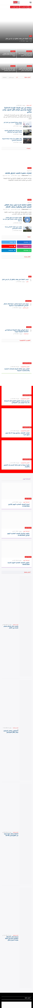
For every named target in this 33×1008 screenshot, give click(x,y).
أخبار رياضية (27, 572)
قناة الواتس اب (24, 7)
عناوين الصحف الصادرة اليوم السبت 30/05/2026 (18, 563)
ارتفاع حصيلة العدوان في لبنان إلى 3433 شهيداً (13, 123)
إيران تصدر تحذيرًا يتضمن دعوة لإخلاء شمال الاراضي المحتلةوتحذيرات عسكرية (25, 55)
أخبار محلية (27, 77)
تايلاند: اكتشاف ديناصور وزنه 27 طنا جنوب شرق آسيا (17, 434)
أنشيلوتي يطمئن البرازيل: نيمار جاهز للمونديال (10, 732)
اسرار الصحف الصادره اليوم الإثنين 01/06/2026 (19, 505)
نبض (30, 7)
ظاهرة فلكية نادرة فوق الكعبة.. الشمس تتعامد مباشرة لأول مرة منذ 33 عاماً (12, 219)
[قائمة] (30, 2)
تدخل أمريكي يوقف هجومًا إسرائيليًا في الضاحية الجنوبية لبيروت (8, 55)
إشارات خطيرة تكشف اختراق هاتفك (18, 173)
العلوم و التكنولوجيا (25, 340)
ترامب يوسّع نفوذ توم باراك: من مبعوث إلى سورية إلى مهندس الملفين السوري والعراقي (8, 69)
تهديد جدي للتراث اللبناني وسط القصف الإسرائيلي (13, 227)
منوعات (28, 148)
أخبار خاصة (27, 998)
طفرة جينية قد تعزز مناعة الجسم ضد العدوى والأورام (17, 466)
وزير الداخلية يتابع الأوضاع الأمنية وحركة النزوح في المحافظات (13, 131)
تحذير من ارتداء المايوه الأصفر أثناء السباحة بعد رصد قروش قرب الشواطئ (17, 402)
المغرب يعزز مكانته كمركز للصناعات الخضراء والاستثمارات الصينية (17, 370)
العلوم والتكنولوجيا (27, 363)
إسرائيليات (5, 77)
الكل (17, 77)
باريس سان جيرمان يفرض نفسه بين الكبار (11, 627)
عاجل (30, 276)
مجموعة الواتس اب (15, 7)
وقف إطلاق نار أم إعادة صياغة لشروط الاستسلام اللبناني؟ (12, 139)
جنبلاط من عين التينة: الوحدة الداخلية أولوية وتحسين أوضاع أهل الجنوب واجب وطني (25, 69)
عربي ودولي (11, 77)
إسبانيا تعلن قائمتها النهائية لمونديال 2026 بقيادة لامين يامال (11, 938)
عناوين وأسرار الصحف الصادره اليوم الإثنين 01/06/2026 (18, 534)
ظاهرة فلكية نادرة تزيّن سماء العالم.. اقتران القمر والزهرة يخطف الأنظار (17, 205)
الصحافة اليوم (26, 479)
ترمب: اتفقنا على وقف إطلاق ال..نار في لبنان (18, 38)
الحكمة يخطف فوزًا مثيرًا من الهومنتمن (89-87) (11, 835)
